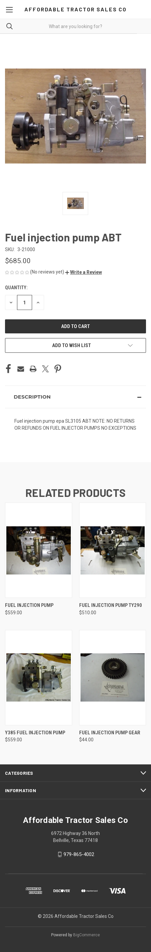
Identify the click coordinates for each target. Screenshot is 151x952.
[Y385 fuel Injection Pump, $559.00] (38, 677)
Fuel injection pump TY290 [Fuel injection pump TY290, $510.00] (110, 605)
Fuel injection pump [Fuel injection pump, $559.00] (29, 605)
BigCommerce (86, 935)
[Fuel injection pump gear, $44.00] (113, 677)
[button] (83, 272)
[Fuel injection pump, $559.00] (38, 550)
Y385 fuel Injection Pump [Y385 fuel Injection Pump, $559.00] (35, 733)
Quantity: (16, 287)
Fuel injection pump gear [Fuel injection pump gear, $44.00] (109, 733)
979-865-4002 (78, 854)
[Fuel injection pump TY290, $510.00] (113, 550)
